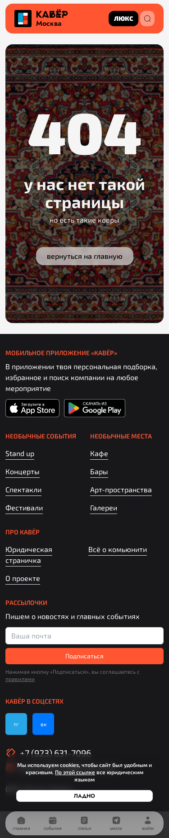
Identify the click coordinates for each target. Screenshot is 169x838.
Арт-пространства (121, 489)
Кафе (99, 453)
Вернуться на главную (85, 256)
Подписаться (84, 656)
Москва (48, 23)
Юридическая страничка (28, 554)
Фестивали (24, 507)
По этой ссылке (75, 772)
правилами (20, 679)
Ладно (84, 796)
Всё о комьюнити (117, 549)
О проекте (22, 578)
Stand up (19, 453)
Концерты (22, 471)
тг (16, 724)
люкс (123, 18)
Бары (99, 471)
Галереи (103, 507)
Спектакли (23, 489)
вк (43, 724)
